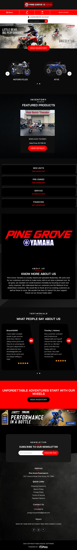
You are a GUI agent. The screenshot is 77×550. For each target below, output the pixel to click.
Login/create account (38, 17)
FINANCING (38, 202)
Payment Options (38, 498)
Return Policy (39, 489)
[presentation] (8, 74)
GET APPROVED (38, 205)
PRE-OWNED (38, 179)
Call (27, 12)
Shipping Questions (38, 486)
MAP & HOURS (63, 12)
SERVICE (38, 190)
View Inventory (38, 399)
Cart (42, 12)
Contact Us (38, 504)
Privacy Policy (38, 492)
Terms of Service (38, 495)
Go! (46, 20)
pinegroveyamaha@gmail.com (38, 513)
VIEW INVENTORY (38, 48)
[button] (37, 84)
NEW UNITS (38, 168)
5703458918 (38, 509)
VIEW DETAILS (38, 148)
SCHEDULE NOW (38, 194)
